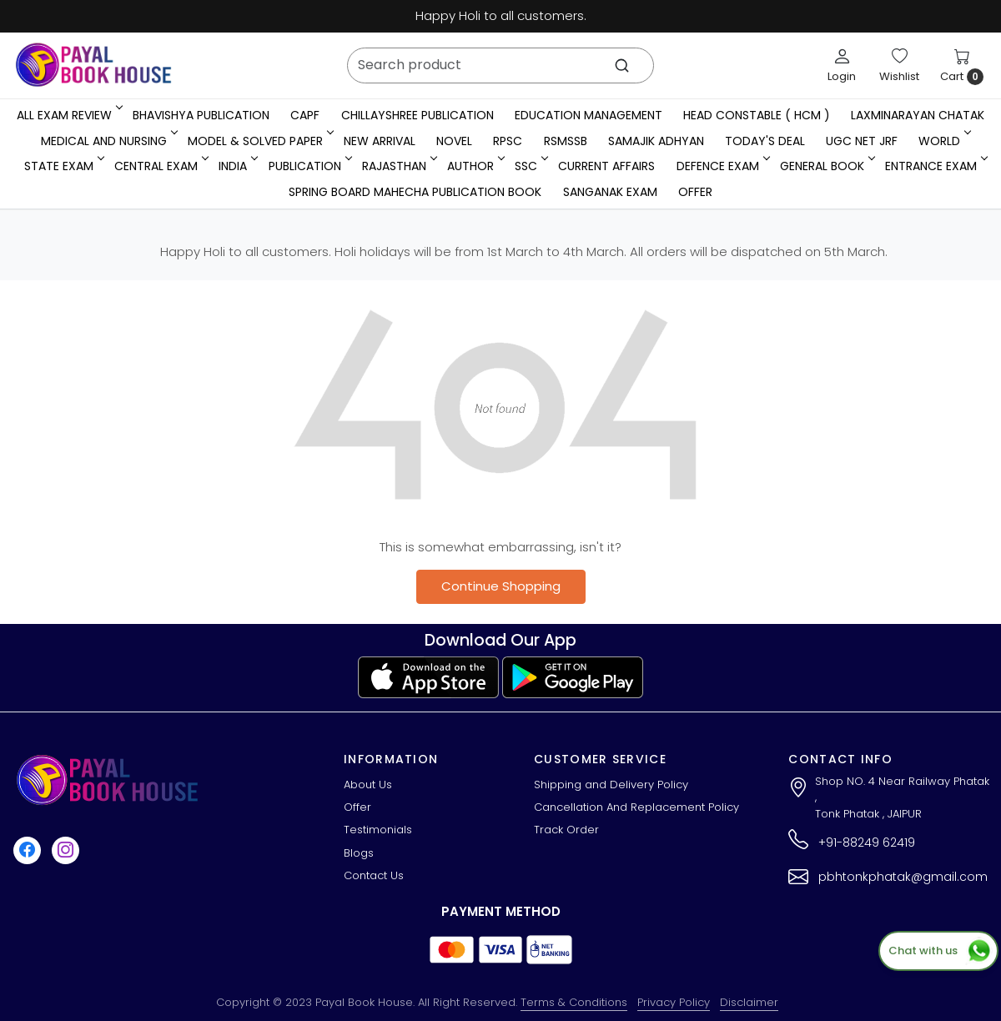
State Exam (63, 166)
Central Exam (160, 166)
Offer (695, 192)
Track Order (566, 829)
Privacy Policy (673, 1002)
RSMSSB (565, 141)
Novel (454, 141)
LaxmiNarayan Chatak (917, 115)
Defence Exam (722, 166)
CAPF (304, 115)
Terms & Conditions (574, 1002)
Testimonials (378, 829)
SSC (530, 166)
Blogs (359, 853)
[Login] (841, 65)
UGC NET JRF (862, 141)
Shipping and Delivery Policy (611, 784)
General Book (826, 166)
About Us (368, 784)
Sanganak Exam (610, 192)
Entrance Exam (935, 166)
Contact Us (374, 875)
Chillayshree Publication (417, 115)
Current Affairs (606, 166)
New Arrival (379, 141)
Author (474, 166)
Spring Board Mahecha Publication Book (415, 192)
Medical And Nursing (108, 141)
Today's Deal (765, 141)
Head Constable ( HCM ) (756, 115)
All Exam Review (68, 115)
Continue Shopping (501, 586)
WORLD (943, 141)
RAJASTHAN (398, 166)
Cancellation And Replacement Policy (636, 807)
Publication (309, 166)
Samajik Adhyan (656, 141)
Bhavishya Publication (201, 115)
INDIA (237, 166)
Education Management (588, 115)
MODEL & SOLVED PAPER (259, 141)
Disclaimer (749, 1002)
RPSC (507, 141)
